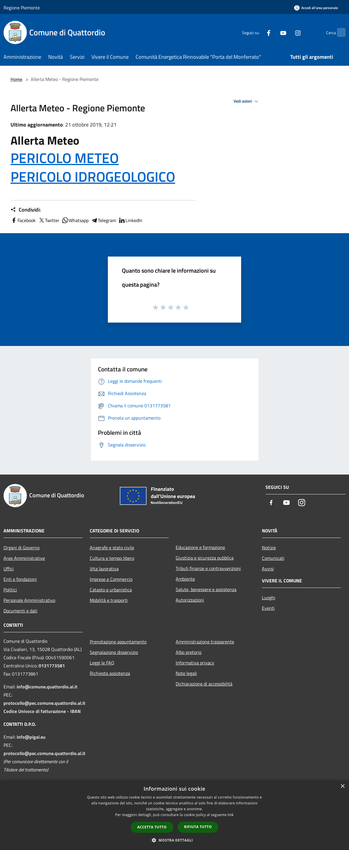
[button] (174, 840)
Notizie (269, 547)
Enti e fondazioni (20, 579)
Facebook (23, 220)
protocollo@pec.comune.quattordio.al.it (44, 703)
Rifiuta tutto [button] (198, 826)
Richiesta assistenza (110, 673)
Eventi (268, 608)
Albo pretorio (188, 652)
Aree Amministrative (24, 558)
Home (16, 79)
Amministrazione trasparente (205, 641)
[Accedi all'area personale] (315, 8)
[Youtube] (272, 32)
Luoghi (268, 597)
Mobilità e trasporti (109, 600)
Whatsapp (75, 220)
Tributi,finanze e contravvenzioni (208, 568)
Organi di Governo (21, 547)
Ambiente (185, 578)
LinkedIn (130, 220)
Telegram (103, 220)
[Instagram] (286, 32)
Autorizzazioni (190, 599)
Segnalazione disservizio (114, 652)
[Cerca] (338, 32)
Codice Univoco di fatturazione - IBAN (42, 711)
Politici (10, 589)
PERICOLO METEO (65, 158)
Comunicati (273, 558)
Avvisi (268, 568)
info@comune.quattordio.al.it (47, 686)
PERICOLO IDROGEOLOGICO (93, 176)
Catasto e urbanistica (111, 589)
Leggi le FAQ (102, 662)
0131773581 (52, 665)
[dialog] (174, 815)
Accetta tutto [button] (152, 827)
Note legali (186, 673)
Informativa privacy (195, 662)
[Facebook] (257, 32)
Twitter (48, 220)
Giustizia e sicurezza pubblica (205, 557)
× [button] (342, 786)
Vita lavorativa (104, 568)
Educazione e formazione (200, 547)
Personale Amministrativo (29, 600)
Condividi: (26, 210)
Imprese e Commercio (111, 579)
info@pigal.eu (31, 736)
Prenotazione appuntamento (118, 641)
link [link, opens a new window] (231, 814)
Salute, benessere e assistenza (206, 589)
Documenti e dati (20, 610)
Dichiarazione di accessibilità (204, 683)
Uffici (9, 568)
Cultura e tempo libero (112, 558)
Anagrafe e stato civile (112, 547)
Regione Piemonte (22, 7)
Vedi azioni (247, 101)
